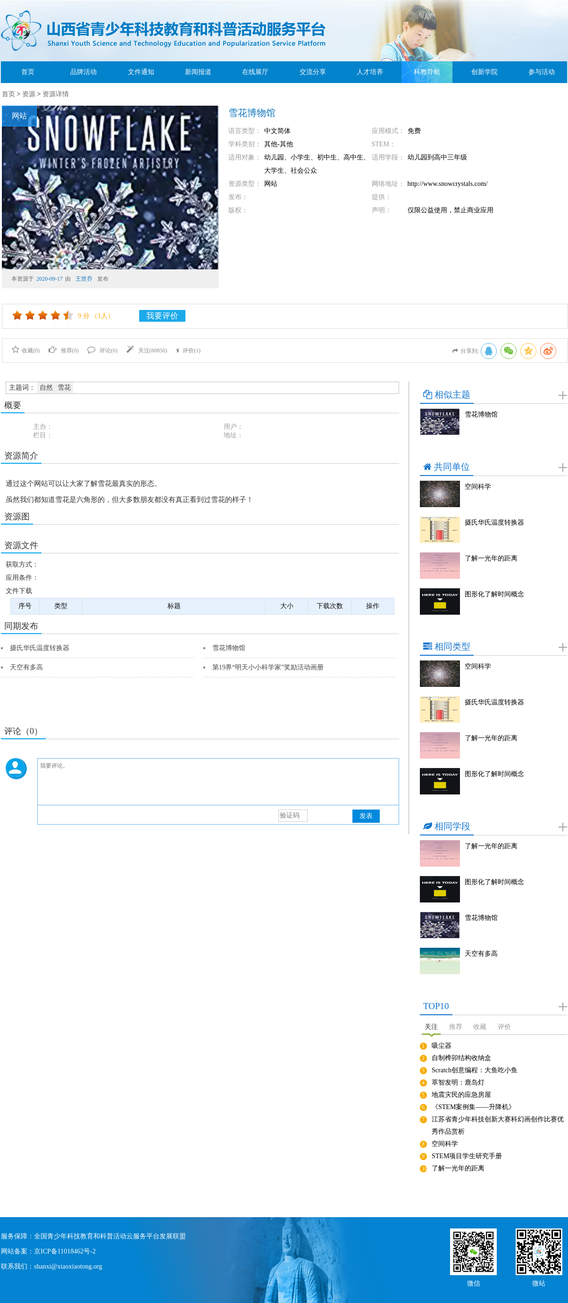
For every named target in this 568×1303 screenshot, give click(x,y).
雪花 (64, 387)
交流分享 (313, 71)
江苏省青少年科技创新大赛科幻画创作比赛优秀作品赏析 (498, 1125)
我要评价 (162, 315)
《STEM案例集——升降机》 (473, 1107)
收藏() (26, 350)
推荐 (455, 1026)
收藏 (479, 1026)
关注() (146, 350)
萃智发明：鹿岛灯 (458, 1082)
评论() (102, 350)
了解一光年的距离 (491, 558)
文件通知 (141, 71)
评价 (504, 1026)
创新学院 (484, 71)
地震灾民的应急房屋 (461, 1094)
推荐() (64, 350)
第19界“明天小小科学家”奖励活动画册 (268, 667)
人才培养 (370, 71)
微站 (538, 1282)
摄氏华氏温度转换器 (39, 648)
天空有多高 (26, 667)
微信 (473, 1282)
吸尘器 (441, 1045)
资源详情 (55, 94)
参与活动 (541, 71)
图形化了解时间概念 (494, 594)
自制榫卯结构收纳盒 (461, 1057)
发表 (366, 815)
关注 (431, 1026)
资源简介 (21, 455)
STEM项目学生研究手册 (467, 1156)
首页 (27, 71)
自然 (46, 387)
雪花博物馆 (228, 648)
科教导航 (427, 71)
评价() (188, 350)
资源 (28, 94)
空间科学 (478, 486)
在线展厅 (255, 71)
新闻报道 (198, 71)
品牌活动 (83, 71)
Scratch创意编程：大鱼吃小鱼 (475, 1070)
